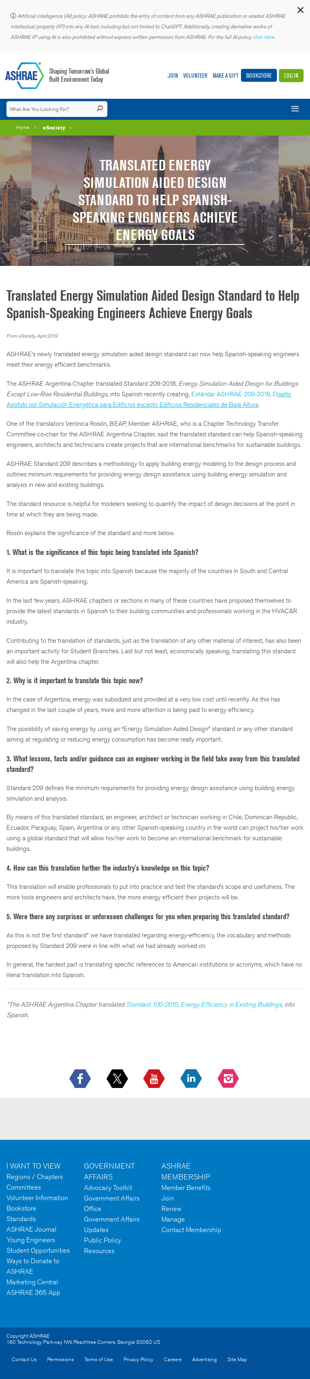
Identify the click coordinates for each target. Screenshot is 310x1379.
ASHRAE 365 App (33, 1292)
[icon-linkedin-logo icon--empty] (192, 1079)
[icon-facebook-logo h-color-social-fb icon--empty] (81, 1079)
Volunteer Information (37, 1198)
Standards (21, 1219)
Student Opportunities (38, 1250)
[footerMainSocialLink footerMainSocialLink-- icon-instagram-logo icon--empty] (229, 1079)
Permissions (60, 1359)
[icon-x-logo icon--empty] (118, 1079)
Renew (171, 1209)
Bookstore (259, 75)
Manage (173, 1219)
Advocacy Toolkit (108, 1188)
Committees (23, 1187)
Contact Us (24, 1359)
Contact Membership (191, 1230)
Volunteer (195, 75)
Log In (291, 75)
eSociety (54, 127)
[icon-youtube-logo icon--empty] (154, 1079)
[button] (300, 12)
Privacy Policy (138, 1359)
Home (22, 127)
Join (173, 75)
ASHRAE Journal (31, 1229)
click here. (264, 37)
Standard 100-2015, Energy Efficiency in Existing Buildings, (204, 1004)
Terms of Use (98, 1359)
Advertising (204, 1359)
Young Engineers (30, 1240)
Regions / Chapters (34, 1177)
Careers (173, 1359)
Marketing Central (32, 1282)
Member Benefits (186, 1188)
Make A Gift (226, 75)
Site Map (237, 1359)
